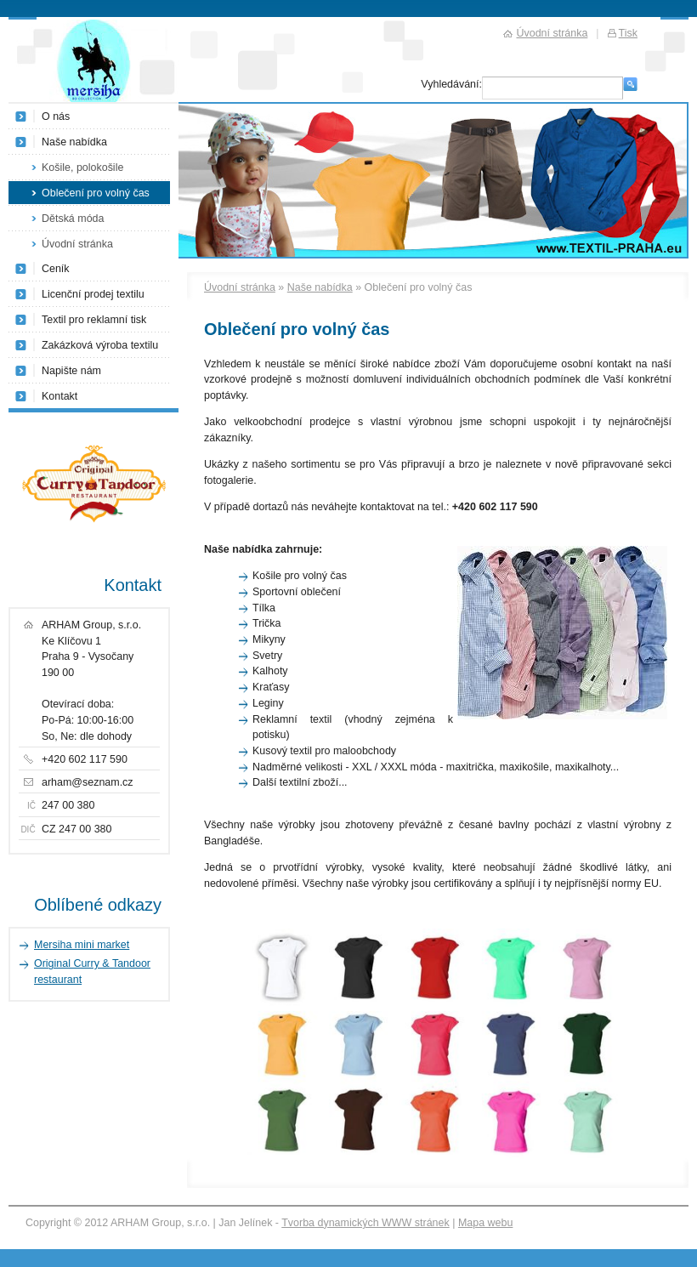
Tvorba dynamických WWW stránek (365, 1223)
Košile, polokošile (82, 167)
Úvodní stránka (239, 287)
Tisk (628, 33)
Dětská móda (73, 218)
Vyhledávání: (451, 84)
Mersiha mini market (81, 945)
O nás (56, 116)
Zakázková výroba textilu (100, 345)
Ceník (56, 269)
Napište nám (71, 371)
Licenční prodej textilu (93, 294)
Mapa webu (485, 1223)
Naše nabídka (320, 287)
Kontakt (59, 396)
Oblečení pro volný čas (96, 193)
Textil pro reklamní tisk (94, 320)
